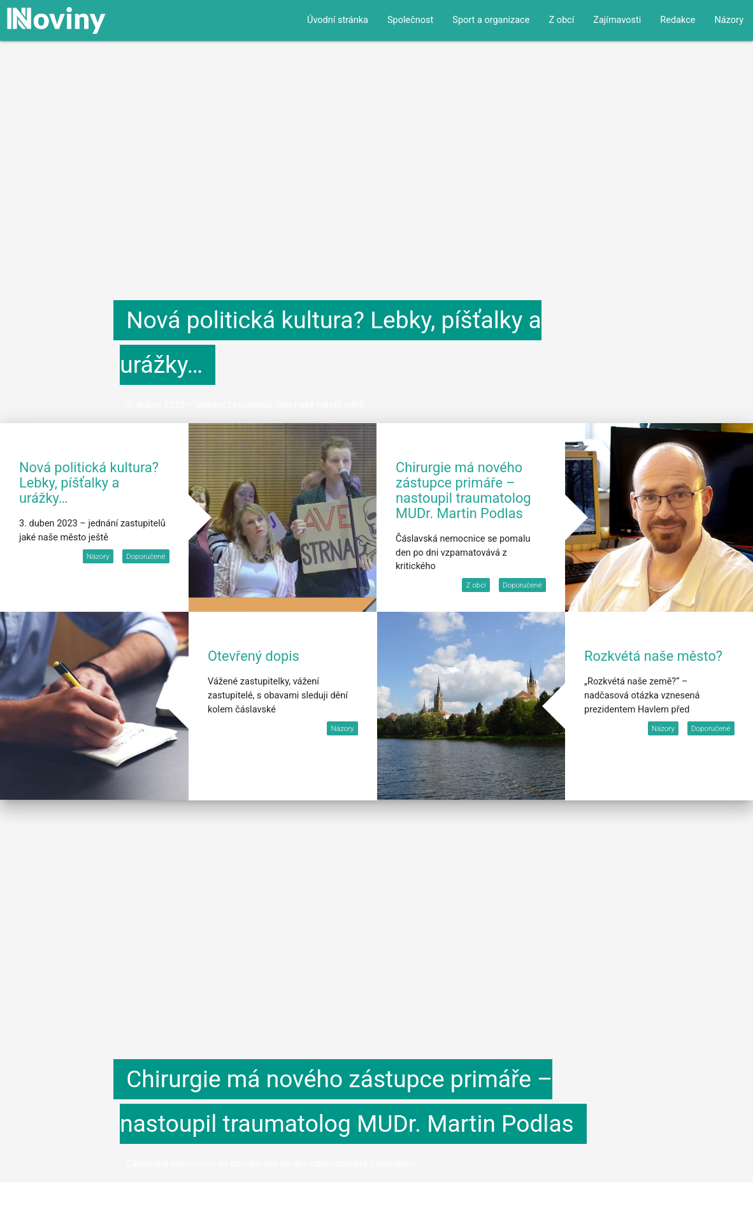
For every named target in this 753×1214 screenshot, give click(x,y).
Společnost (410, 20)
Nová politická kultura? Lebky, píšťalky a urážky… (89, 482)
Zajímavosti (617, 20)
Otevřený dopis (253, 656)
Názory (729, 20)
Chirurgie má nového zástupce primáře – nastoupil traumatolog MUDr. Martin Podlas (463, 490)
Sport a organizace (490, 20)
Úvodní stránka (337, 20)
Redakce (677, 20)
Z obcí (561, 20)
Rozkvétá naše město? (653, 656)
